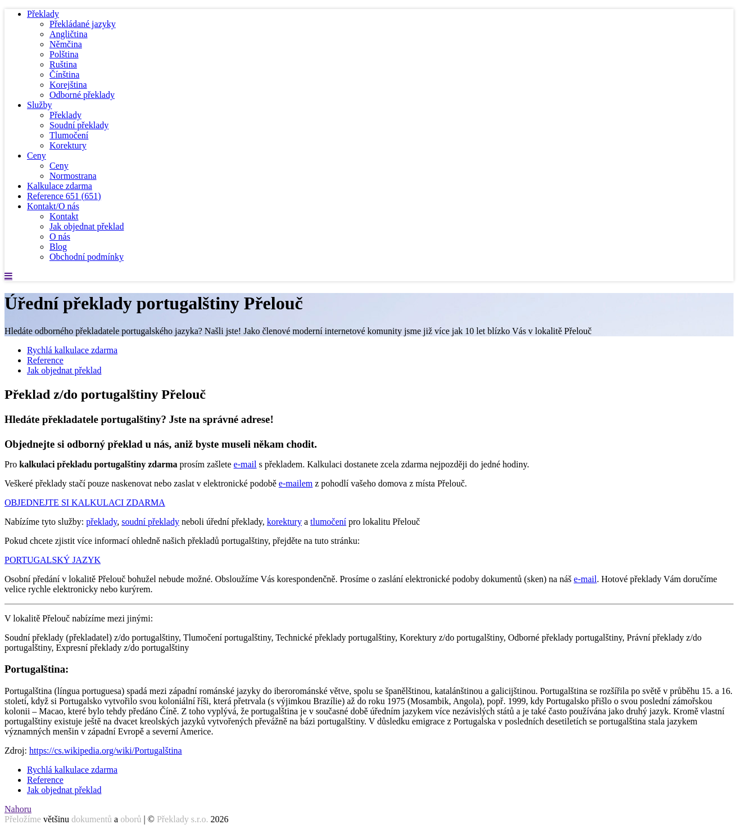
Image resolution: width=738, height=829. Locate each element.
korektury (284, 521)
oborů (130, 819)
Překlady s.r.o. (183, 819)
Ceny (36, 155)
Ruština (63, 64)
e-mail (245, 464)
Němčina (65, 44)
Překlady (43, 14)
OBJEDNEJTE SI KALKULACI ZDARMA (84, 502)
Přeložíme (22, 819)
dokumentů (91, 819)
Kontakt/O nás (53, 206)
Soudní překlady (78, 125)
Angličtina (68, 34)
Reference (64, 196)
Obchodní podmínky (86, 257)
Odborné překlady (82, 95)
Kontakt (64, 216)
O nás (59, 236)
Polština (64, 54)
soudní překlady (150, 521)
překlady (101, 521)
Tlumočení (68, 135)
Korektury (68, 145)
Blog (58, 246)
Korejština (68, 84)
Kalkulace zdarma (59, 186)
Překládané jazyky (82, 24)
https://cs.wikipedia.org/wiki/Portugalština (105, 750)
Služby (39, 105)
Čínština (64, 74)
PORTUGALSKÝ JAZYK (52, 560)
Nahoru (17, 809)
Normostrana (73, 176)
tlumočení (328, 521)
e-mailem (296, 483)
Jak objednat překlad (86, 226)
